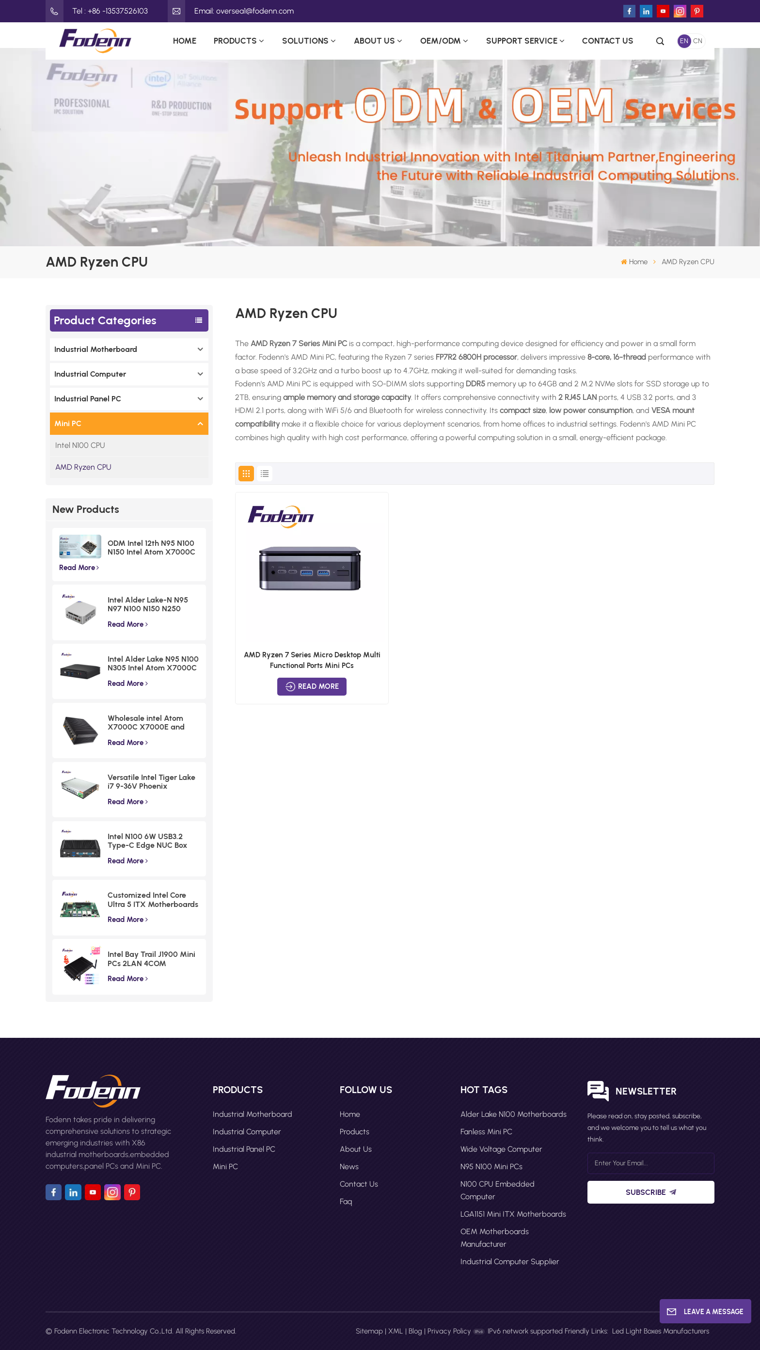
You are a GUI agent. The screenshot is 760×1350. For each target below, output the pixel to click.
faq (346, 1201)
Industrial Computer (90, 374)
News (349, 1166)
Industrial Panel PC (87, 398)
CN (697, 41)
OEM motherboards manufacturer (494, 1238)
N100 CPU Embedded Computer (497, 1190)
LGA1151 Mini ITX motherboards (513, 1214)
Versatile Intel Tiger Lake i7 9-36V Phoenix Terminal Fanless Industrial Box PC (151, 782)
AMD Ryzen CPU (83, 467)
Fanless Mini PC (486, 1131)
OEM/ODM (440, 41)
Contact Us (607, 41)
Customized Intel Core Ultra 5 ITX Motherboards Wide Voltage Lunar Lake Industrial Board (153, 900)
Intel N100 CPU (80, 445)
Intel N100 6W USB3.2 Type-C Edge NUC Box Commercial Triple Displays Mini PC (148, 841)
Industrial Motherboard (95, 349)
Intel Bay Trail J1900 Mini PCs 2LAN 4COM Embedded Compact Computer (151, 959)
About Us (374, 41)
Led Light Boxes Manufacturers (660, 1331)
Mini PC (67, 423)
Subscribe (651, 1192)
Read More (79, 567)
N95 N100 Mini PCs (491, 1166)
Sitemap (369, 1331)
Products (235, 41)
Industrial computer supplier (509, 1261)
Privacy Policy (449, 1331)
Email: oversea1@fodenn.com (231, 11)
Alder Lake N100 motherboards (513, 1114)
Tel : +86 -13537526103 (97, 11)
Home (184, 41)
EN (684, 41)
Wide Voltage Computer (501, 1149)
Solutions (305, 41)
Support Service (521, 41)
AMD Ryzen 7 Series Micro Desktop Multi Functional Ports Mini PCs (312, 660)
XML (395, 1331)
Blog (415, 1331)
